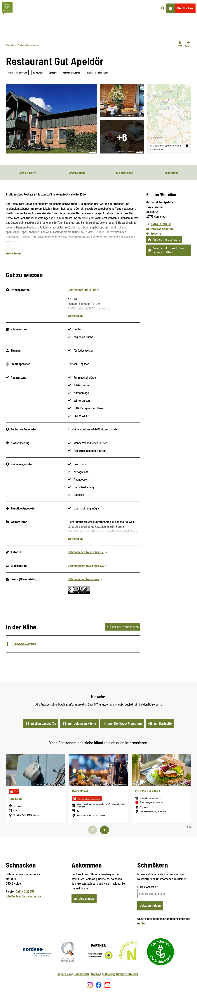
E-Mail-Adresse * (147, 886)
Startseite (10, 45)
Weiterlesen (13, 253)
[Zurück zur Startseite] (7, 8)
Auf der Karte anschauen (123, 627)
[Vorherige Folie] (92, 830)
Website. (11, 241)
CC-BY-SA (92, 152)
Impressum (64, 974)
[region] (169, 118)
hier (143, 923)
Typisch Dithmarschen (28, 45)
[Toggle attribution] (187, 146)
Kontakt (96, 974)
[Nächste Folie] (104, 830)
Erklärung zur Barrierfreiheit (120, 974)
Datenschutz (81, 974)
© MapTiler (156, 145)
